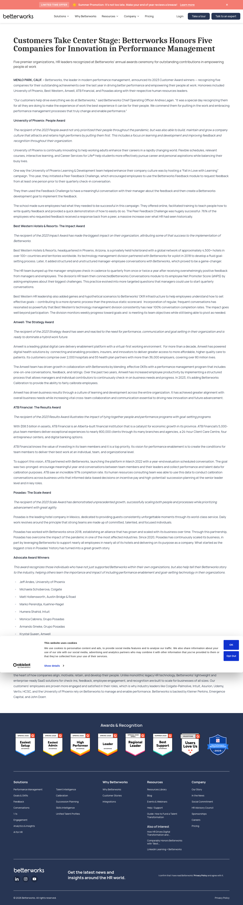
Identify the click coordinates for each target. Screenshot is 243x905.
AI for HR (18, 832)
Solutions (21, 782)
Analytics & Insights (24, 826)
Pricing (195, 826)
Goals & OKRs (21, 795)
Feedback (19, 801)
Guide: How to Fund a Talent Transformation (162, 815)
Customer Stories (112, 795)
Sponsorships (199, 813)
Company (199, 782)
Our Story (197, 789)
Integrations (109, 801)
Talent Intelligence (66, 789)
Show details (52, 898)
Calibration (62, 795)
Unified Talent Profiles (68, 813)
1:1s (15, 813)
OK (231, 877)
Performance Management (28, 789)
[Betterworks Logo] (18, 16)
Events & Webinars (157, 801)
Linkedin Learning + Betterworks (164, 849)
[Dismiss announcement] (227, 4)
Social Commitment (202, 801)
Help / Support (155, 807)
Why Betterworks (115, 782)
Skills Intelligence (65, 807)
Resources (155, 782)
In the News (198, 795)
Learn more (187, 5)
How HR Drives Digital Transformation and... (158, 833)
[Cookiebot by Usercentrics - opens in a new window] (22, 898)
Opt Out (231, 888)
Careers (196, 819)
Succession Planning (67, 801)
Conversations (21, 807)
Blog (149, 795)
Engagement (20, 819)
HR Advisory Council (202, 807)
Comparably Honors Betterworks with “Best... (164, 842)
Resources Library (157, 789)
